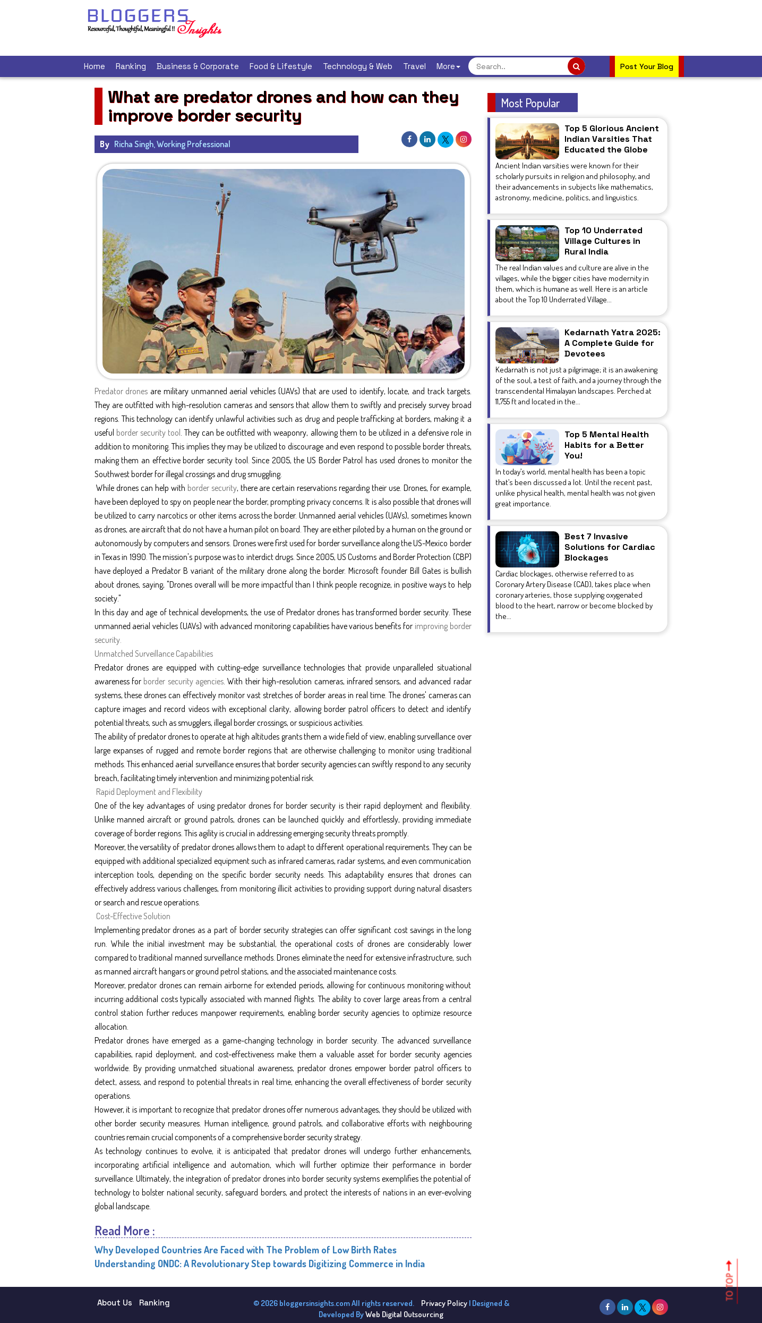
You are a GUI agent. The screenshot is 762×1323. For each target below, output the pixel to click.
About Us (114, 1302)
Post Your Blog (646, 66)
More (448, 66)
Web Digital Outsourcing (404, 1314)
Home (94, 66)
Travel (414, 66)
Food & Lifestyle (281, 66)
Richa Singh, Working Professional (172, 144)
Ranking (131, 66)
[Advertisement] (431, 26)
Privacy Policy (444, 1303)
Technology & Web (357, 66)
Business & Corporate (198, 66)
